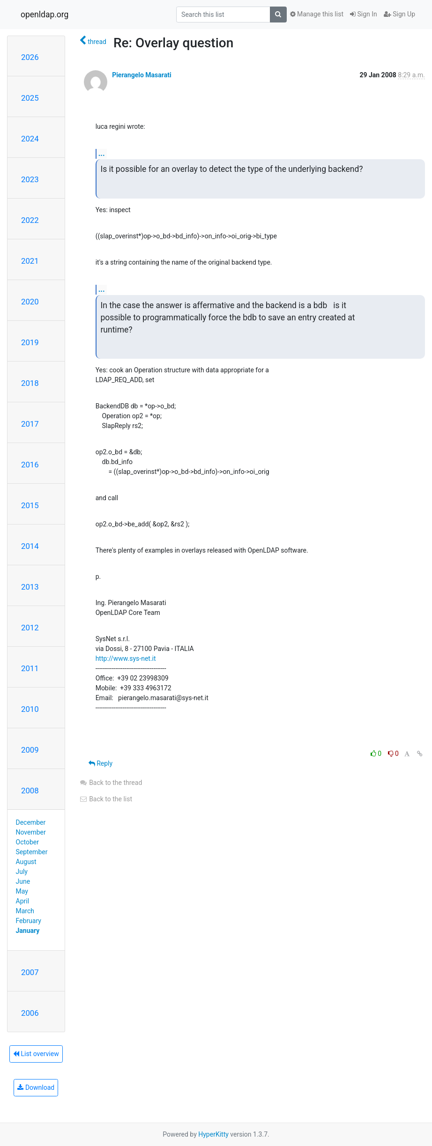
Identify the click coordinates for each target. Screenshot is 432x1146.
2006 (30, 1013)
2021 (30, 261)
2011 (30, 668)
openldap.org (44, 14)
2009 (30, 749)
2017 (30, 424)
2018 (30, 383)
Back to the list (105, 799)
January (28, 930)
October (27, 842)
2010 (30, 709)
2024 (30, 138)
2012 (30, 627)
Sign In (363, 14)
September (32, 852)
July (22, 871)
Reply (100, 763)
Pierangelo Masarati (141, 75)
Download (35, 1087)
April (23, 901)
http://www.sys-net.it (126, 658)
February (28, 920)
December (31, 822)
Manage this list (316, 14)
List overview (36, 1053)
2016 (30, 464)
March (25, 911)
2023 (30, 179)
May (22, 891)
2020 (30, 301)
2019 (30, 342)
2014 (30, 546)
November (31, 832)
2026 (30, 57)
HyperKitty (213, 1134)
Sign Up (399, 14)
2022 (30, 220)
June (23, 881)
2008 (30, 790)
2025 (30, 98)
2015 (30, 505)
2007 (30, 972)
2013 (30, 586)
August (26, 861)
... (101, 153)
